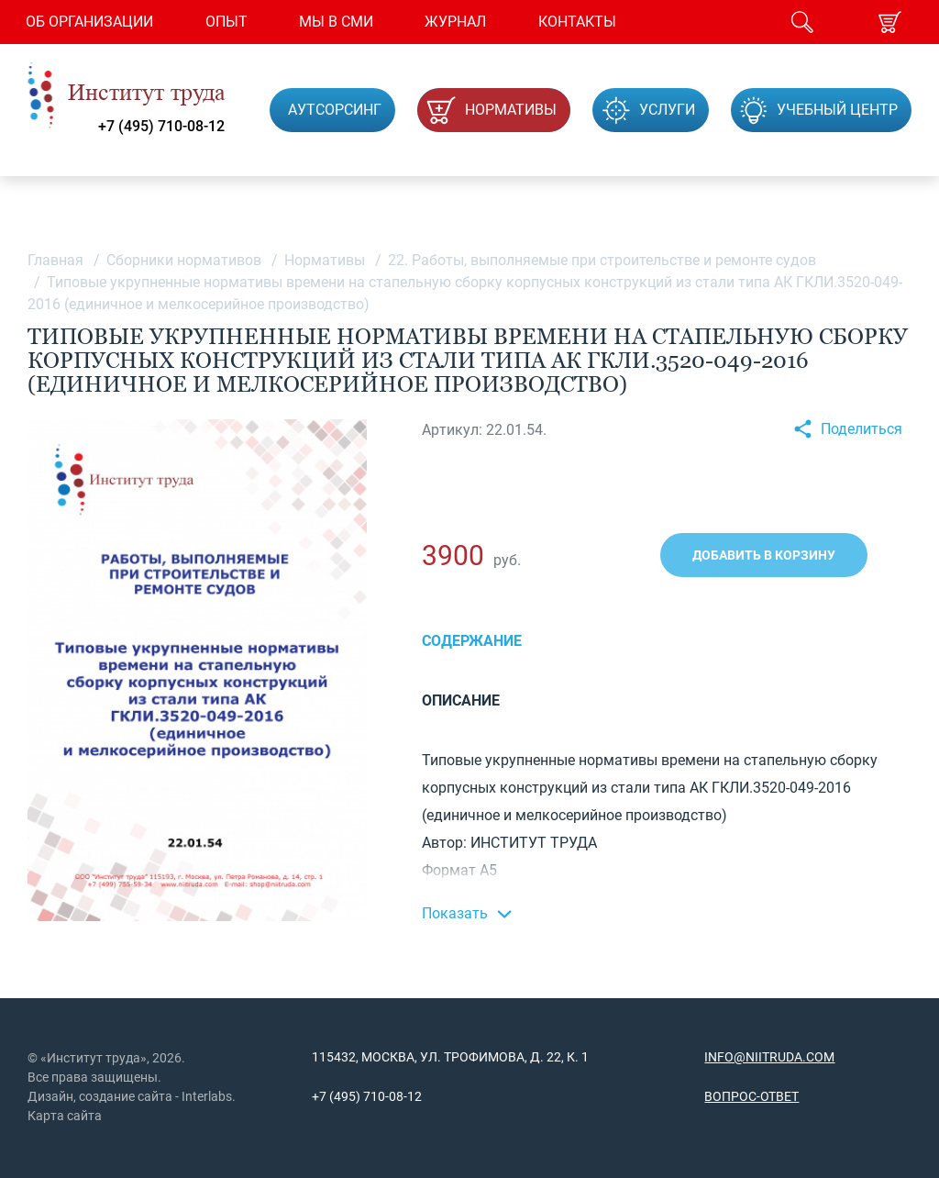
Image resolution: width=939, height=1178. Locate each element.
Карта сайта (65, 1115)
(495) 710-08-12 (374, 1096)
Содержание (472, 641)
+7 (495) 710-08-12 (161, 126)
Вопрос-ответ (751, 1096)
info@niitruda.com (769, 1057)
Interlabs (207, 1096)
